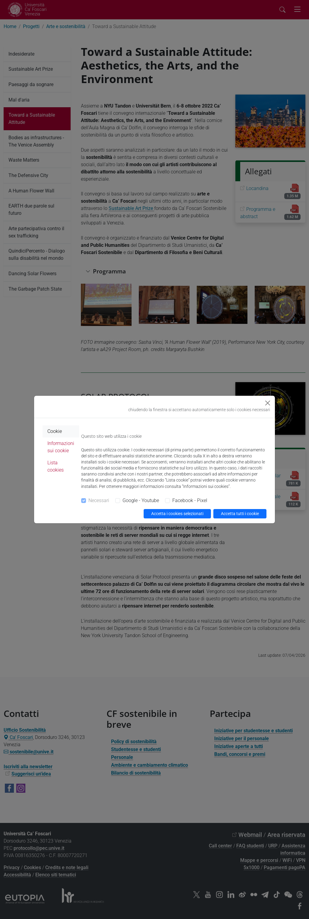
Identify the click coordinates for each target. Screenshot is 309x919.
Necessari (98, 500)
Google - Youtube (141, 500)
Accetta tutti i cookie (240, 513)
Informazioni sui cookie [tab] (60, 446)
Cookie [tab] (54, 431)
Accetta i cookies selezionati (177, 513)
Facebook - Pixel (189, 500)
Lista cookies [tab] (55, 466)
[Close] (267, 403)
